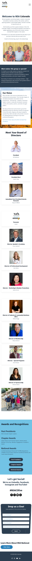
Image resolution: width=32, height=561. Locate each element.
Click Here (6, 547)
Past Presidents (8, 431)
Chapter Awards (8, 438)
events (7, 72)
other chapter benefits (20, 76)
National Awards (8, 448)
